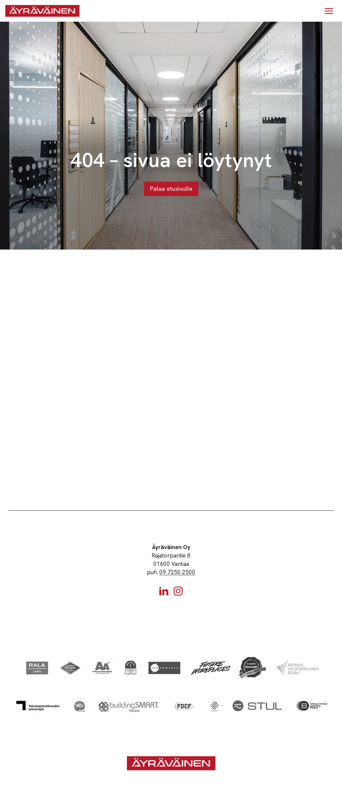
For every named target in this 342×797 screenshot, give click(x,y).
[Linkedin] (163, 591)
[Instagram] (178, 591)
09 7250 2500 (177, 572)
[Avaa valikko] (329, 11)
